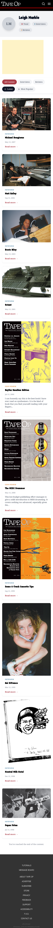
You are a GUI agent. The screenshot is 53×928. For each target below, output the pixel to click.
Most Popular (25, 89)
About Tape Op (26, 877)
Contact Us (26, 918)
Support (27, 905)
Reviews (39, 82)
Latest (8, 89)
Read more (11, 146)
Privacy (26, 895)
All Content (9, 82)
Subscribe (26, 886)
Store (26, 891)
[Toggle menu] (49, 3)
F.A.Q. (26, 914)
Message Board (26, 870)
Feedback (26, 900)
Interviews (25, 82)
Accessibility (27, 909)
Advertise (26, 881)
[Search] (43, 4)
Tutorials (26, 865)
